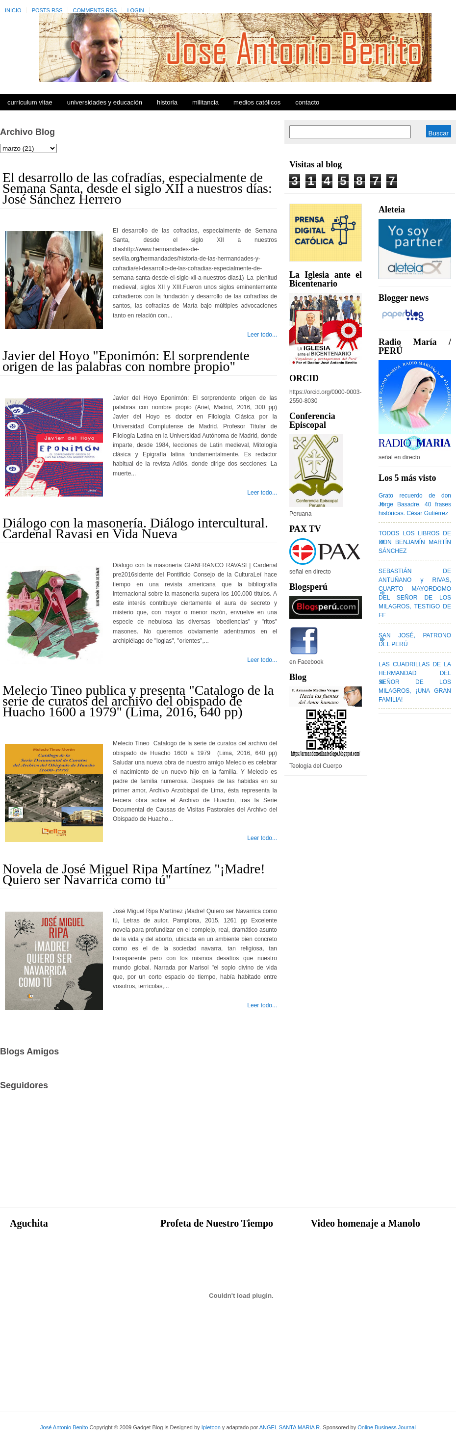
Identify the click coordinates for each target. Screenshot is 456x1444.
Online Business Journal (386, 1427)
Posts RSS (47, 10)
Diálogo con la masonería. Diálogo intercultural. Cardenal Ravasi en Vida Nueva (135, 528)
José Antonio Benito (64, 1427)
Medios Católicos (256, 102)
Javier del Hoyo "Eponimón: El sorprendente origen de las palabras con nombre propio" (126, 361)
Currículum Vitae (29, 102)
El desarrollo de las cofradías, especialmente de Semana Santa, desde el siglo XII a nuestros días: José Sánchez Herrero (137, 188)
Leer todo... (262, 334)
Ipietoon (211, 1427)
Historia (167, 102)
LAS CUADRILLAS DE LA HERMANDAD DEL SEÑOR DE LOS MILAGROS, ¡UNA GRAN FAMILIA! (415, 682)
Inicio (13, 10)
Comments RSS (95, 10)
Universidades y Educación (104, 102)
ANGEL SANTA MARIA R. (290, 1427)
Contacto (307, 102)
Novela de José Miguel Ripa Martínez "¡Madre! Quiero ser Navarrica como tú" (133, 874)
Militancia (205, 102)
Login (135, 10)
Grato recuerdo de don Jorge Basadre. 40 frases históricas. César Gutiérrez (415, 504)
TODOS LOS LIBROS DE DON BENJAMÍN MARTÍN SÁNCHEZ (415, 542)
